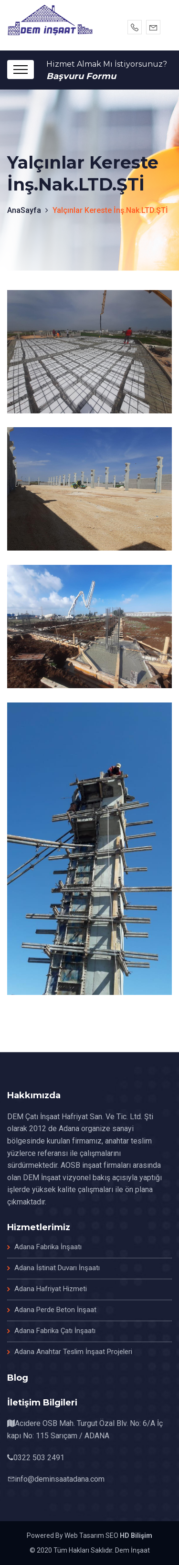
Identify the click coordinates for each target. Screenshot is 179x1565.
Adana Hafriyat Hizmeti (50, 1288)
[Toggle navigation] (20, 69)
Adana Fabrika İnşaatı (48, 1247)
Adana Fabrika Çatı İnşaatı (54, 1330)
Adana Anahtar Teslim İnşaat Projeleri (73, 1351)
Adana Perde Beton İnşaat (55, 1309)
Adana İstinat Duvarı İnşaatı (57, 1268)
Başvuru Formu (81, 76)
